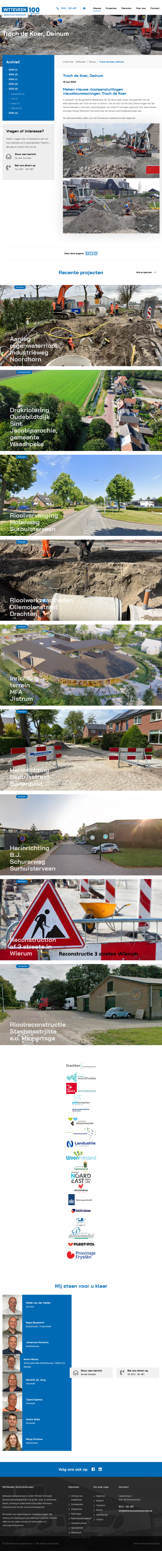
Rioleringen (76, 1513)
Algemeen (100, 1496)
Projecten (111, 8)
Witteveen (81, 61)
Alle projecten (144, 272)
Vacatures (100, 1505)
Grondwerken (77, 1504)
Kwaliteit (100, 1500)
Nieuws (97, 8)
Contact (155, 8)
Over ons (141, 8)
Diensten (126, 8)
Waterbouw (76, 1532)
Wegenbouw (76, 1509)
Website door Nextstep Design (146, 1543)
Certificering (101, 1514)
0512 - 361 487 (69, 8)
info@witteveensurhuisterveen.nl (135, 1510)
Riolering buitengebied (81, 1518)
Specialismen (77, 1528)
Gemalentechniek (79, 1523)
